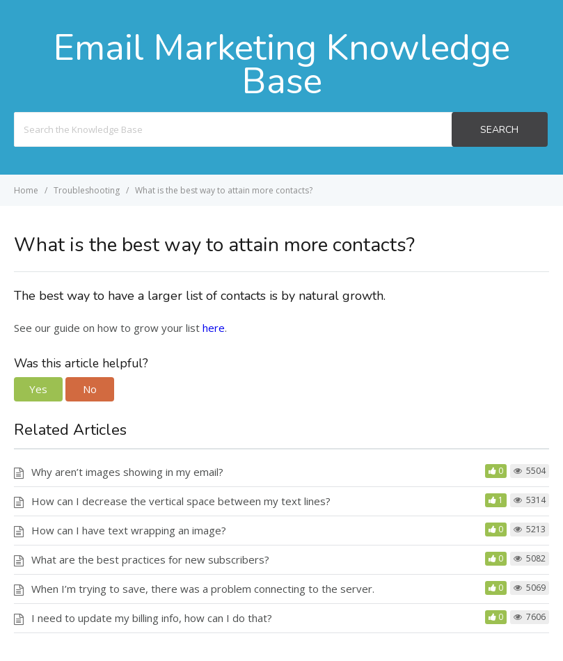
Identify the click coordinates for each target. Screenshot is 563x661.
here (214, 328)
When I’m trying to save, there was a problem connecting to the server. (202, 589)
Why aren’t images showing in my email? (127, 472)
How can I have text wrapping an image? (128, 530)
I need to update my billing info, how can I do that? (151, 618)
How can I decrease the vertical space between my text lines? (181, 501)
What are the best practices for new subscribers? (150, 559)
